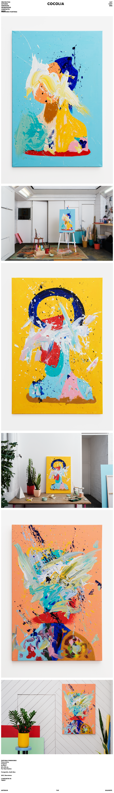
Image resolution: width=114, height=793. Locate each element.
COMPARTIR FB (6, 778)
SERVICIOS (5, 6)
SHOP (3, 11)
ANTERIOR (4, 790)
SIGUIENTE (108, 790)
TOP (57, 790)
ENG (110, 6)
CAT (110, 2)
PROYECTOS (5, 2)
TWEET (3, 780)
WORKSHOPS (6, 7)
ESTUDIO (4, 4)
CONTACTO (5, 9)
